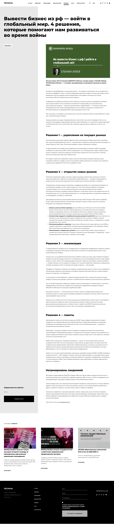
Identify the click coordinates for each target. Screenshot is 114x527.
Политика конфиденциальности (12, 494)
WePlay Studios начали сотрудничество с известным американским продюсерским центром (56, 452)
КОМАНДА (37, 495)
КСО (35, 506)
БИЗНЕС (36, 492)
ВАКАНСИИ (37, 499)
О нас (36, 488)
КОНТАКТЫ (37, 509)
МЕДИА (36, 502)
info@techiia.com (102, 491)
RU (94, 3)
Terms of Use (7, 497)
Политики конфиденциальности (70, 506)
